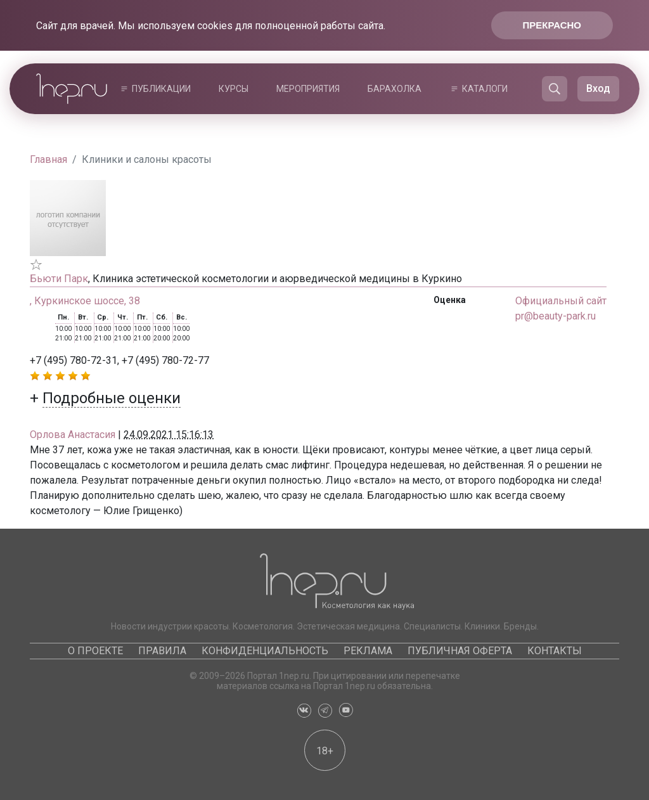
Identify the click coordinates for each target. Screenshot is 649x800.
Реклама (368, 651)
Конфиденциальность (265, 651)
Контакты (554, 651)
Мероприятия (308, 89)
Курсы (233, 89)
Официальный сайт (561, 301)
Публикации (161, 89)
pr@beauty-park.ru (555, 316)
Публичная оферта (460, 651)
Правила (162, 651)
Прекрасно (552, 25)
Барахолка (394, 89)
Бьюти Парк (59, 279)
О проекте (95, 651)
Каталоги (485, 89)
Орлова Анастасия (72, 435)
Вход (598, 88)
